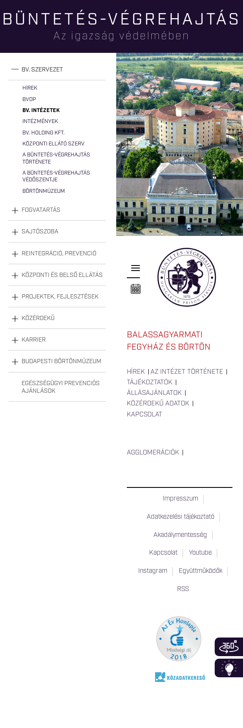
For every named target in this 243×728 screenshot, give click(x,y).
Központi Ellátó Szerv (53, 144)
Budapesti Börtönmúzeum (61, 361)
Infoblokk (229, 668)
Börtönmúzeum (43, 191)
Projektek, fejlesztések (60, 297)
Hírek (29, 88)
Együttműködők (200, 571)
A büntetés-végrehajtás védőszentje (56, 176)
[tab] (57, 70)
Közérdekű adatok (158, 404)
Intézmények (40, 121)
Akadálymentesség (180, 535)
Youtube (200, 553)
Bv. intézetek (41, 110)
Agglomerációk (153, 453)
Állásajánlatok (154, 393)
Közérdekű (38, 318)
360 (229, 647)
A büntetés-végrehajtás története (56, 158)
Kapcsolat (144, 415)
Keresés (236, 36)
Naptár (135, 289)
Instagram (152, 571)
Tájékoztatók (149, 382)
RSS (183, 589)
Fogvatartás (41, 210)
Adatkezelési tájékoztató (180, 517)
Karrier (34, 340)
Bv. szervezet (42, 70)
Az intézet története (186, 372)
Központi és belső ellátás (62, 275)
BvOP (29, 99)
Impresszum (180, 499)
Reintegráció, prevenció (59, 253)
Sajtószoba (40, 231)
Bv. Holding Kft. (43, 133)
